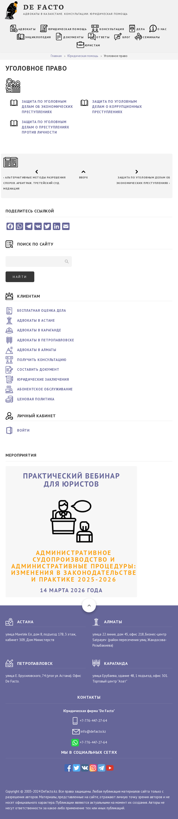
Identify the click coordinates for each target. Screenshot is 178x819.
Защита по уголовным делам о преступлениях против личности (45, 127)
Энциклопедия (38, 37)
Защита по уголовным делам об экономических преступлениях (47, 106)
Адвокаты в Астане (36, 320)
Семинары (151, 37)
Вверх (83, 177)
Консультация (111, 29)
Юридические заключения (43, 379)
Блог (126, 37)
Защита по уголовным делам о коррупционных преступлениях (117, 106)
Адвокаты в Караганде (39, 330)
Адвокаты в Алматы (36, 350)
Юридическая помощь (67, 29)
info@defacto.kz (89, 731)
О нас (162, 29)
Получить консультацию (42, 360)
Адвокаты (27, 29)
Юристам (92, 45)
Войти (23, 430)
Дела (141, 29)
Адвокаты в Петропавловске (45, 340)
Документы (73, 37)
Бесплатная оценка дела (41, 310)
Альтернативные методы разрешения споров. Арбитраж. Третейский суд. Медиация (34, 183)
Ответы (103, 37)
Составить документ (38, 369)
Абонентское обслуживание (45, 389)
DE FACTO (44, 6)
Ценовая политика (35, 399)
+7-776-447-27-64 (89, 720)
